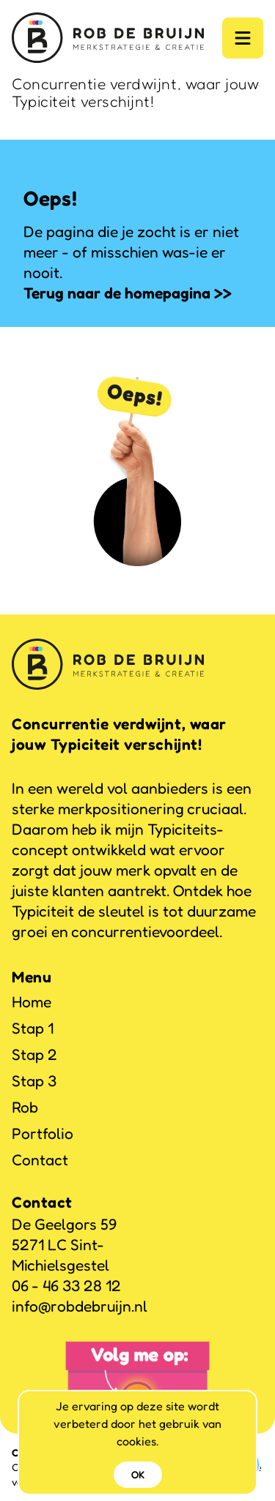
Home (31, 1002)
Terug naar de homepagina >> (127, 293)
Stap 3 (34, 1081)
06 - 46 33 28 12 (66, 1285)
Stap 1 (33, 1028)
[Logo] (108, 38)
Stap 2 (34, 1054)
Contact (40, 1160)
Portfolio (42, 1133)
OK (137, 1474)
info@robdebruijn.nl (79, 1306)
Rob (25, 1107)
